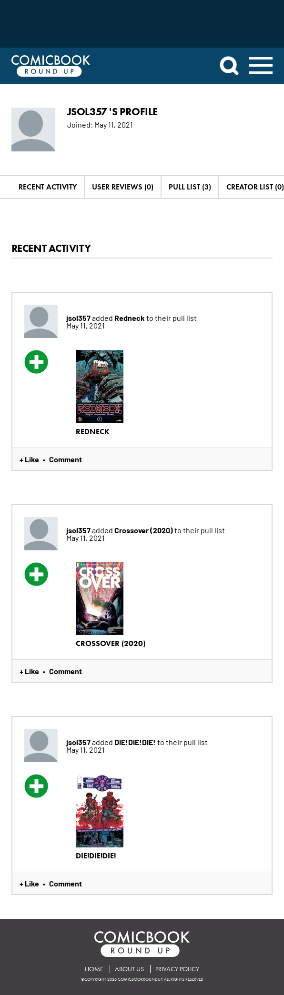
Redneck (130, 317)
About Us (129, 969)
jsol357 (79, 317)
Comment (65, 459)
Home (94, 969)
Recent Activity (48, 186)
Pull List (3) (190, 186)
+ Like (29, 459)
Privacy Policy (177, 969)
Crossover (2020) (144, 530)
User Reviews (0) (122, 186)
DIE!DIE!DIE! (135, 741)
